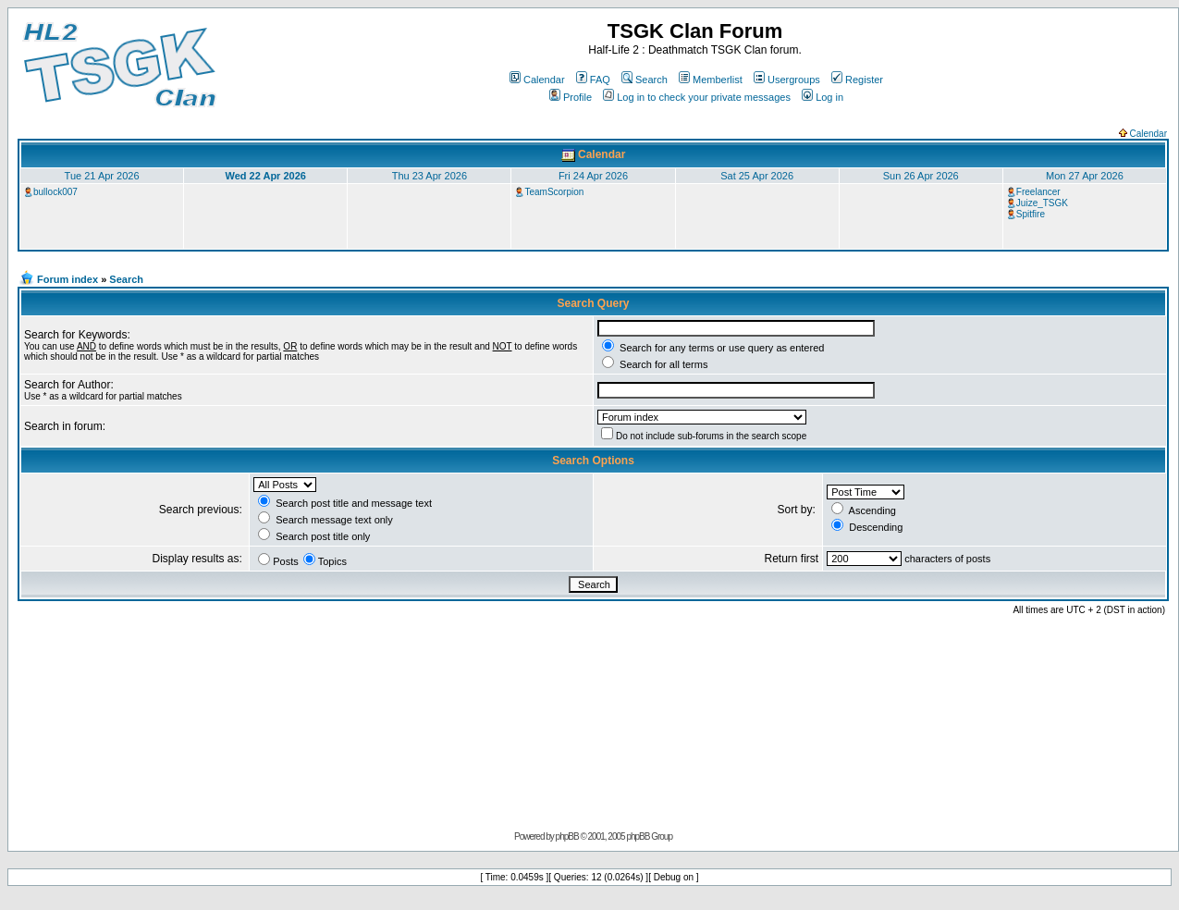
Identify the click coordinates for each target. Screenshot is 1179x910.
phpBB (567, 836)
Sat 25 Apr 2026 (756, 175)
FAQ (593, 79)
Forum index (67, 279)
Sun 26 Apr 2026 (921, 175)
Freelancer (1038, 192)
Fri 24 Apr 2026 (593, 175)
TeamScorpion (553, 192)
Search (644, 79)
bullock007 (55, 192)
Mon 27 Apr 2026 (1085, 175)
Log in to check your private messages (697, 97)
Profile (570, 97)
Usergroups (787, 79)
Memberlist (711, 79)
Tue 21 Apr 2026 (102, 175)
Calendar (537, 79)
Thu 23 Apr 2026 (429, 175)
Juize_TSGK (1042, 203)
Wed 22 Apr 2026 (265, 175)
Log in (822, 97)
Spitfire (1030, 214)
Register (857, 79)
